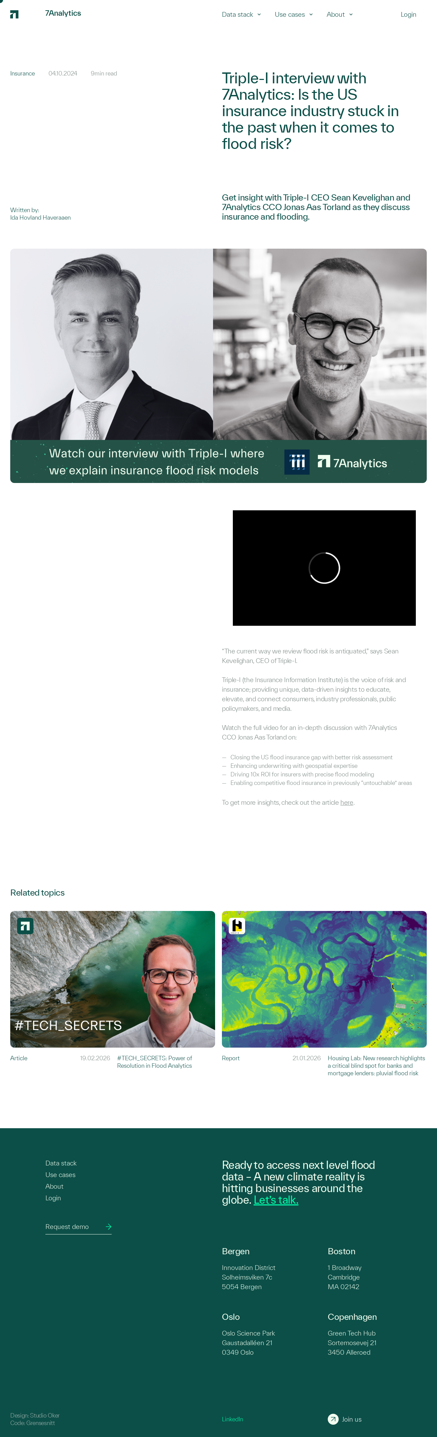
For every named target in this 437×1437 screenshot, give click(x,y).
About (340, 14)
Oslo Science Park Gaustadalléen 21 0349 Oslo (248, 1342)
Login (53, 1198)
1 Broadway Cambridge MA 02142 (345, 1277)
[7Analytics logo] (24, 14)
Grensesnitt (40, 1423)
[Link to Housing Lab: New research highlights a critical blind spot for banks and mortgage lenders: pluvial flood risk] (324, 994)
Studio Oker (44, 1415)
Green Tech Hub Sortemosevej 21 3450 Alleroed (352, 1342)
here (346, 802)
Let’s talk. (276, 1199)
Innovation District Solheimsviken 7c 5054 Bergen (249, 1277)
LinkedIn (232, 1419)
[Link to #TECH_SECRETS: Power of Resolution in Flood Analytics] (112, 994)
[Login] (409, 14)
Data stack (241, 14)
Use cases (294, 14)
